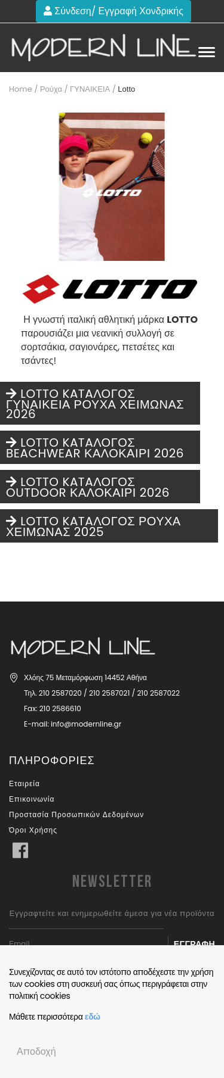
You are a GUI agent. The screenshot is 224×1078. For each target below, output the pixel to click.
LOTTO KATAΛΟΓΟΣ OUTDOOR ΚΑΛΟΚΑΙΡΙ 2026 (88, 487)
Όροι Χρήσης (33, 830)
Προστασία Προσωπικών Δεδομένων (76, 814)
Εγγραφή (194, 944)
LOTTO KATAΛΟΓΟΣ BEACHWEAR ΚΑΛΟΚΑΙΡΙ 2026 (95, 448)
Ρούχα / (54, 89)
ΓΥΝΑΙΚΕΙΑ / (93, 89)
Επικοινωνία (31, 799)
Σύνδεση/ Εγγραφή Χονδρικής (113, 11)
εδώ (92, 1017)
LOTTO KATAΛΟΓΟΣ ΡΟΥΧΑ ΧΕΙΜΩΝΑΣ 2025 (93, 526)
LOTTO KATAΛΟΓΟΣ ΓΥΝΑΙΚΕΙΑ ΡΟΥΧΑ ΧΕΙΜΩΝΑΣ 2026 (95, 403)
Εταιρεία (24, 783)
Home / (23, 89)
